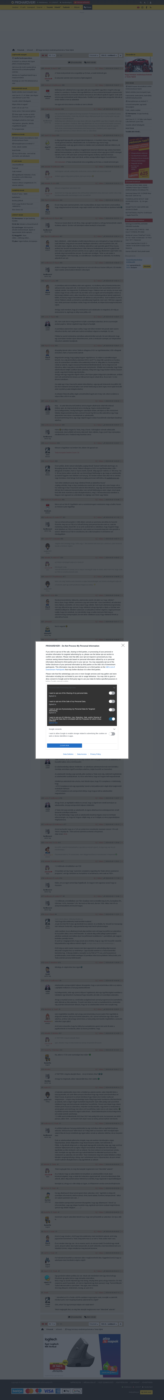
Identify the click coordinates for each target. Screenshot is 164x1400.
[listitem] (82, 687)
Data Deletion (68, 754)
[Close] (123, 646)
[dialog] (82, 700)
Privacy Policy (95, 754)
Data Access (82, 754)
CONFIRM (64, 745)
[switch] (112, 693)
